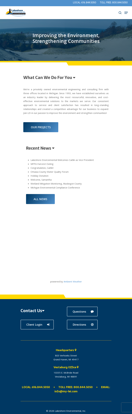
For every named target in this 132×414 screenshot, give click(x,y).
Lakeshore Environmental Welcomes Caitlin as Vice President (62, 159)
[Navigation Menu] (126, 12)
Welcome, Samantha (41, 179)
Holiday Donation (39, 175)
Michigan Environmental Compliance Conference (55, 187)
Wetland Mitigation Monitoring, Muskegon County (56, 183)
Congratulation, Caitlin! (42, 167)
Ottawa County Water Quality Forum (50, 171)
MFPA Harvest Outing (42, 163)
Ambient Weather (73, 281)
